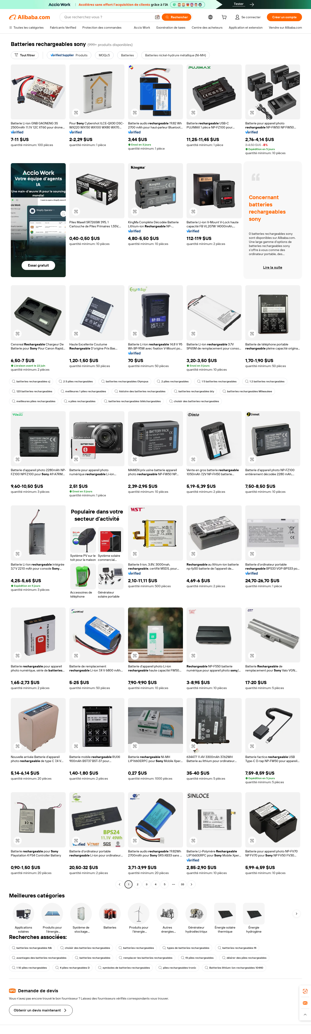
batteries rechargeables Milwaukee (247, 391)
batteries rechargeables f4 (237, 948)
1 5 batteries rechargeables (217, 381)
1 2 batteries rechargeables (264, 381)
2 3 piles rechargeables (76, 381)
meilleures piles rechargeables (33, 401)
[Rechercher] (176, 17)
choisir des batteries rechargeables (194, 401)
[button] (157, 17)
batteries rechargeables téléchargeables (132, 401)
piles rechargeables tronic (177, 968)
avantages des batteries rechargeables (39, 958)
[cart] (225, 18)
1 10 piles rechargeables (29, 968)
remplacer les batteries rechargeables (145, 958)
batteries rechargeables (136, 948)
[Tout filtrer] (25, 55)
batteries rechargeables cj (31, 381)
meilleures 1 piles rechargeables (83, 391)
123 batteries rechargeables (32, 391)
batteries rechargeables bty (194, 391)
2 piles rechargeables (173, 381)
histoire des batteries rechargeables (140, 391)
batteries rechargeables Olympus (124, 381)
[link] (305, 991)
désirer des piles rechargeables (244, 958)
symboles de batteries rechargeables (124, 968)
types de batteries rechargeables (185, 948)
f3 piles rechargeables (197, 958)
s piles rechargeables (79, 401)
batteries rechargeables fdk (32, 948)
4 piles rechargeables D (72, 968)
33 (182, 884)
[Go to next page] (191, 884)
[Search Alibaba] (107, 17)
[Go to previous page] (119, 884)
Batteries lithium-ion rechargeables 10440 (234, 968)
